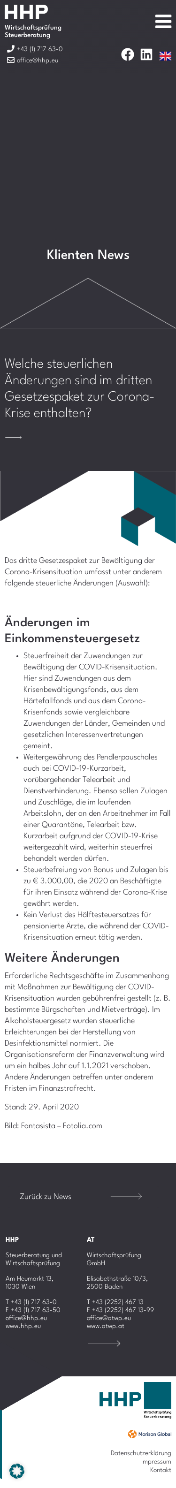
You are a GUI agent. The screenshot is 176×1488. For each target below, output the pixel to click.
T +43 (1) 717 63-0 (31, 1302)
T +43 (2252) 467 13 (115, 1302)
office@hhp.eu (26, 1318)
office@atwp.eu (109, 1318)
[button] (17, 1471)
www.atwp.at (105, 1326)
